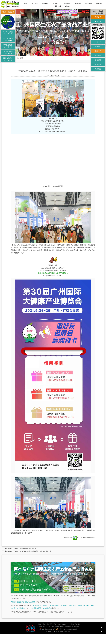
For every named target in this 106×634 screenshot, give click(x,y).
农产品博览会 (41, 626)
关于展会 (34, 3)
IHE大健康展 (79, 537)
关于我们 (99, 3)
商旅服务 (67, 3)
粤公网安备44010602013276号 (66, 629)
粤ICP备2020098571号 (47, 629)
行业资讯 (98, 60)
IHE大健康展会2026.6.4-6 (7, 39)
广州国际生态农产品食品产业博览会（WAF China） (51, 624)
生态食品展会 (69, 626)
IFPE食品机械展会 (34, 608)
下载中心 (98, 42)
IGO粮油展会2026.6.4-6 (7, 46)
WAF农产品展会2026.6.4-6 (7, 33)
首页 (25, 3)
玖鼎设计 (76, 626)
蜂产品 (45, 605)
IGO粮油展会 (47, 608)
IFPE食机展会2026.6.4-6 (8, 59)
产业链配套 (21, 608)
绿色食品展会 (59, 626)
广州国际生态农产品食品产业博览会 (23, 602)
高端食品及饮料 (83, 605)
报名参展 (98, 17)
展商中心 (45, 3)
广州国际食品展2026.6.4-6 (7, 52)
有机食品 (64, 605)
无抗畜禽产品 (54, 605)
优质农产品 (37, 605)
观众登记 (98, 21)
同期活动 (78, 3)
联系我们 (77, 624)
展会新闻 (20, 58)
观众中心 (56, 3)
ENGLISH (58, 6)
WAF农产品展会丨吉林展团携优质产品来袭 (22, 548)
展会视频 (98, 69)
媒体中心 (88, 3)
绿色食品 (72, 605)
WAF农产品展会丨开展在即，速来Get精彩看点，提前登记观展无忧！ (30, 551)
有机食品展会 (50, 626)
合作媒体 (98, 64)
